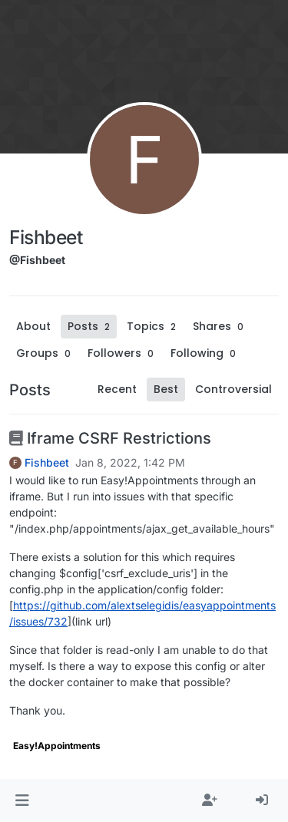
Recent (117, 389)
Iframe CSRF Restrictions (110, 438)
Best (166, 389)
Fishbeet (47, 462)
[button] (22, 800)
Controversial (233, 389)
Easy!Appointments (57, 745)
